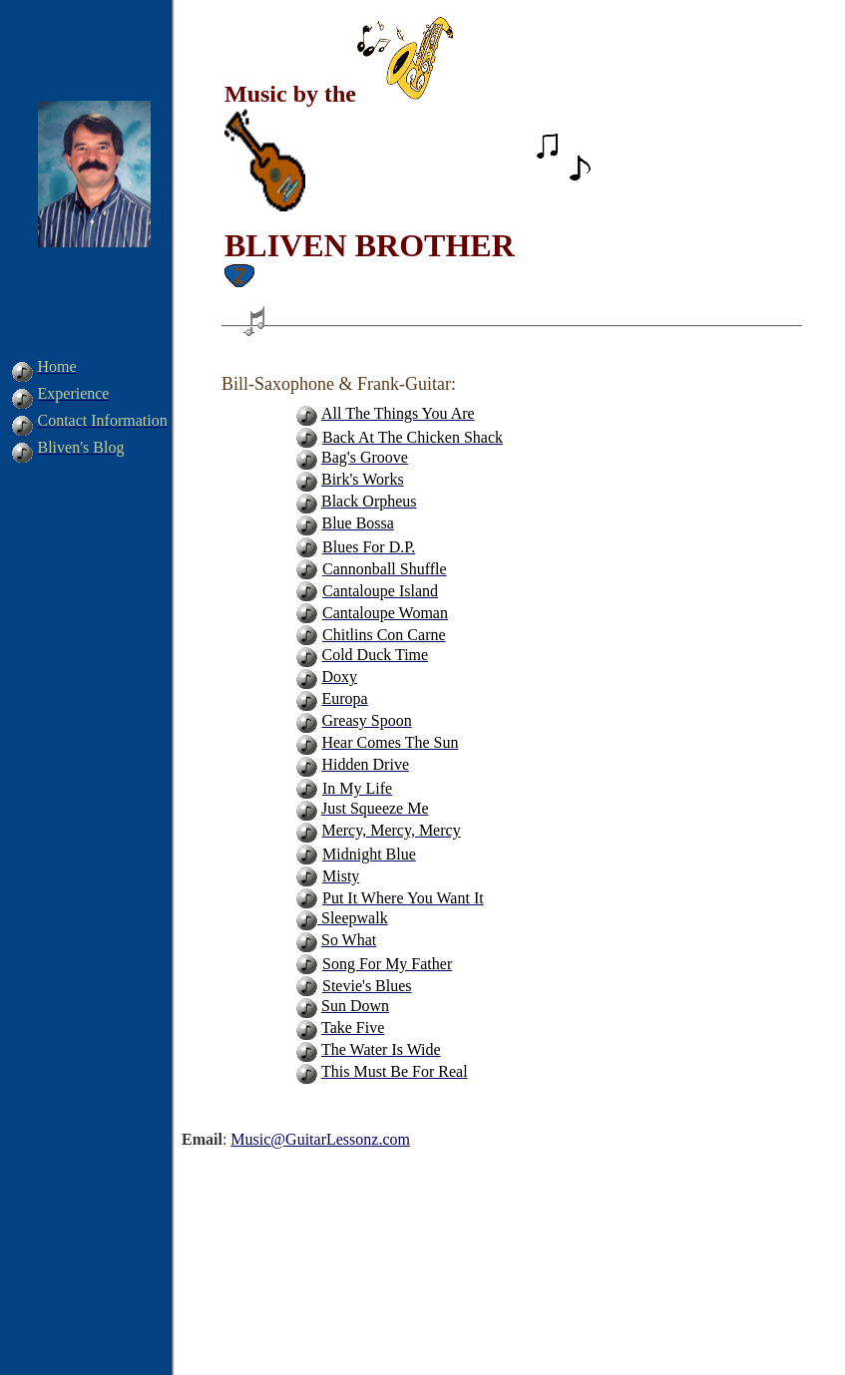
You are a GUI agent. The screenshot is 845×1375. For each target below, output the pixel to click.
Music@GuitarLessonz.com (320, 1139)
